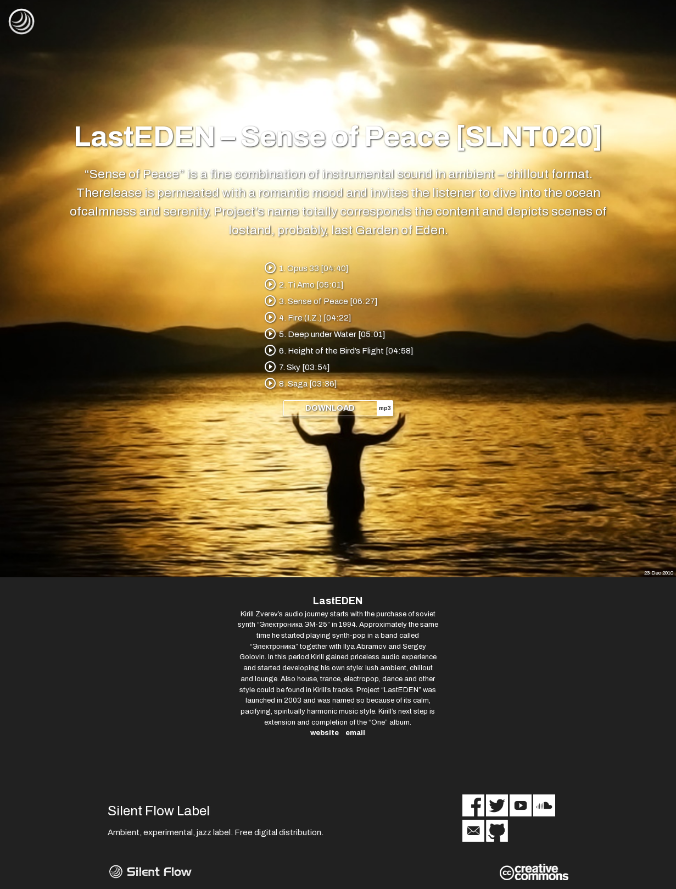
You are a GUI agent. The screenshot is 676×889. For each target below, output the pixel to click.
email (355, 733)
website (324, 733)
